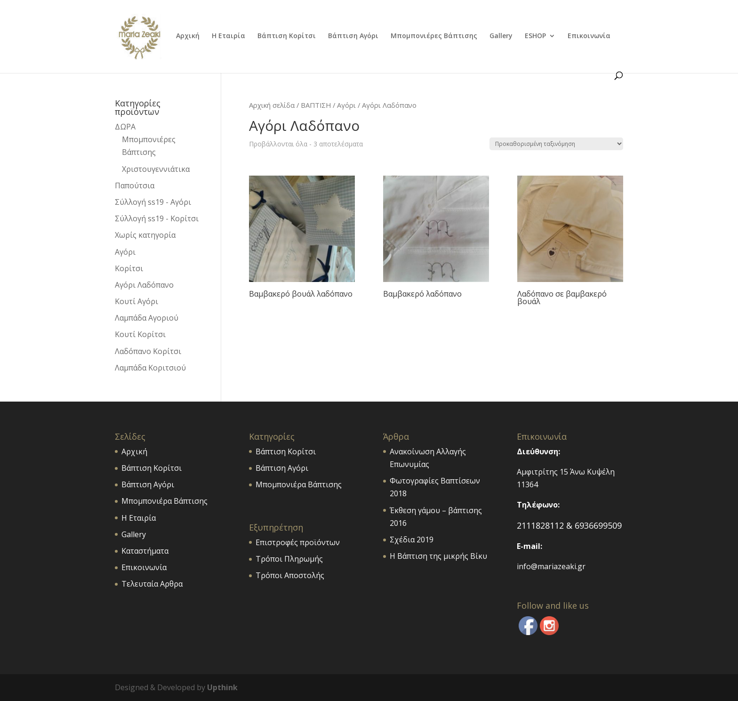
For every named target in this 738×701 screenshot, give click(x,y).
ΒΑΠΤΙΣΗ (316, 105)
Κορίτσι (129, 268)
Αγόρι (346, 105)
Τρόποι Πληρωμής (289, 559)
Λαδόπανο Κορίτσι (148, 351)
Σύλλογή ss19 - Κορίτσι (157, 218)
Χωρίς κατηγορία (145, 235)
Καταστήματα (144, 551)
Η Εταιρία (228, 36)
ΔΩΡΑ (125, 126)
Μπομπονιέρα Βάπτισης (164, 501)
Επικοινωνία (589, 36)
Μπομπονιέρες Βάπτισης (434, 36)
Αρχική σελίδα (272, 105)
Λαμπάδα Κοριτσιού (150, 368)
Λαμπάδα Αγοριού (146, 318)
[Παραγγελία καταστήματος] (556, 143)
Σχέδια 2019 (411, 539)
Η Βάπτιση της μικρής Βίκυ (438, 556)
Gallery (501, 36)
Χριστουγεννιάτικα (156, 169)
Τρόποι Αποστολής (290, 575)
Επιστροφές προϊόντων (298, 542)
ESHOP (535, 36)
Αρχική (188, 36)
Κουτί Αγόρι (136, 301)
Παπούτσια (134, 185)
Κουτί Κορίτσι (140, 334)
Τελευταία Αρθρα (152, 584)
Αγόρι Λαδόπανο (144, 285)
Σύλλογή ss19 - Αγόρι (153, 202)
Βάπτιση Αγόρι (353, 36)
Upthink (222, 687)
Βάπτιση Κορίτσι (286, 36)
